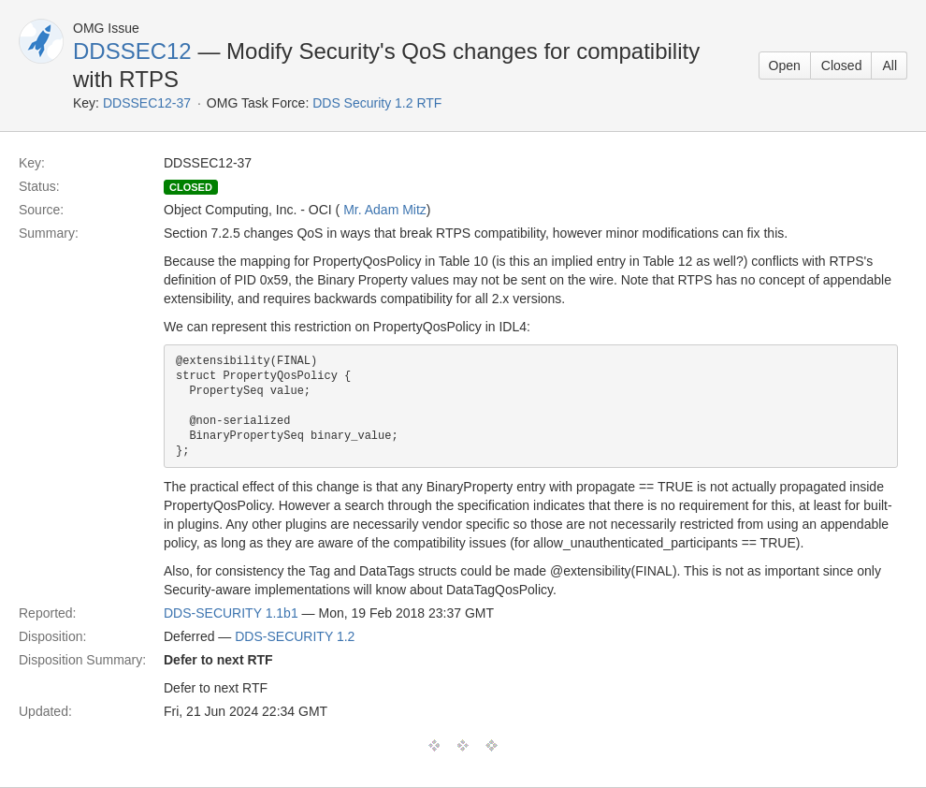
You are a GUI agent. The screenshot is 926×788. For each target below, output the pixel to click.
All (889, 65)
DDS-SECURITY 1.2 (294, 636)
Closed (841, 65)
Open (785, 65)
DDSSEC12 (132, 51)
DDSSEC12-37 (147, 102)
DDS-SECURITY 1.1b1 (231, 613)
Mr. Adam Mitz (385, 209)
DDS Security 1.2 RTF (376, 102)
